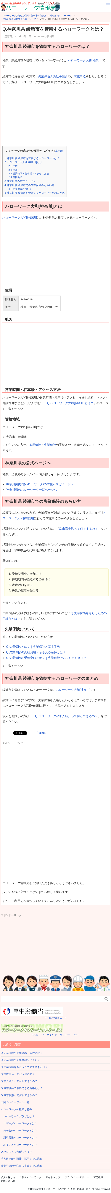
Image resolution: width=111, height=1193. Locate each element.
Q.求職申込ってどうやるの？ (18, 1074)
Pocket (41, 732)
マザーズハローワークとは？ (19, 1123)
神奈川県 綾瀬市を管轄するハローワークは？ (31, 158)
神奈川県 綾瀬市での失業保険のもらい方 (29, 185)
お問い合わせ (8, 1181)
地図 (12, 169)
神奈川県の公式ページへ (19, 181)
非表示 (59, 151)
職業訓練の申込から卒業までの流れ (21, 1165)
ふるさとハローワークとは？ (19, 1144)
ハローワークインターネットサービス (55, 1034)
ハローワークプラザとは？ (18, 1116)
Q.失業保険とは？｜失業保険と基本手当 (33, 646)
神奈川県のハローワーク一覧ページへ (31, 489)
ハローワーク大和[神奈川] (85, 60)
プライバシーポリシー (77, 1177)
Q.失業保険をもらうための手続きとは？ (24, 1067)
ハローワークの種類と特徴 (16, 1109)
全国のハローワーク (30, 1177)
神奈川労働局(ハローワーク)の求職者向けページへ (40, 484)
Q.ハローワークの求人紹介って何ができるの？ (66, 716)
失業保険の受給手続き (53, 76)
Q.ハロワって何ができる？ (16, 1151)
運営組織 (98, 1177)
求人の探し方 (8, 1177)
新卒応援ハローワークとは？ (19, 1137)
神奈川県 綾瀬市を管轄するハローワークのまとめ (34, 192)
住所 (12, 166)
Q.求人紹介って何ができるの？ (19, 1081)
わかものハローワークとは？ (19, 1130)
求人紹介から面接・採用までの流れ (21, 1158)
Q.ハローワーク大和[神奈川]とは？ (70, 403)
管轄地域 (15, 177)
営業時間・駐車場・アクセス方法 (28, 173)
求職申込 (80, 76)
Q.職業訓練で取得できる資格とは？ (22, 1088)
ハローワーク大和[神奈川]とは (23, 162)
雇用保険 (35, 444)
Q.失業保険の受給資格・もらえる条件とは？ (36, 652)
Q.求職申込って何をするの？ (78, 528)
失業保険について (20, 189)
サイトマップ (53, 1177)
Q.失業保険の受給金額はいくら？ (20, 1059)
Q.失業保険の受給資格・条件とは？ (22, 1052)
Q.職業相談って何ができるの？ (19, 1095)
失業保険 (50, 444)
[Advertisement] (55, 116)
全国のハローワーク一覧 (15, 1102)
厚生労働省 (55, 1017)
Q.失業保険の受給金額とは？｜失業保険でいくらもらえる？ (46, 657)
